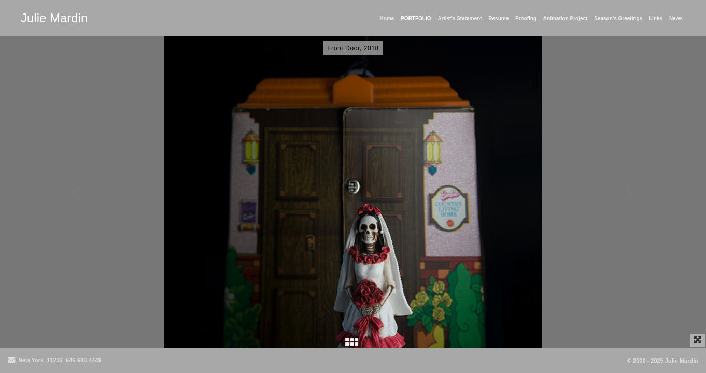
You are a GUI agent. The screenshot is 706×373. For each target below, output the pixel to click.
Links (655, 18)
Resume (498, 18)
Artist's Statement (459, 18)
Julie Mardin (54, 18)
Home (387, 18)
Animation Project (565, 18)
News (676, 18)
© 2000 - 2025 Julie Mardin (662, 360)
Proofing (525, 18)
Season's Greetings (618, 18)
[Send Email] (11, 360)
